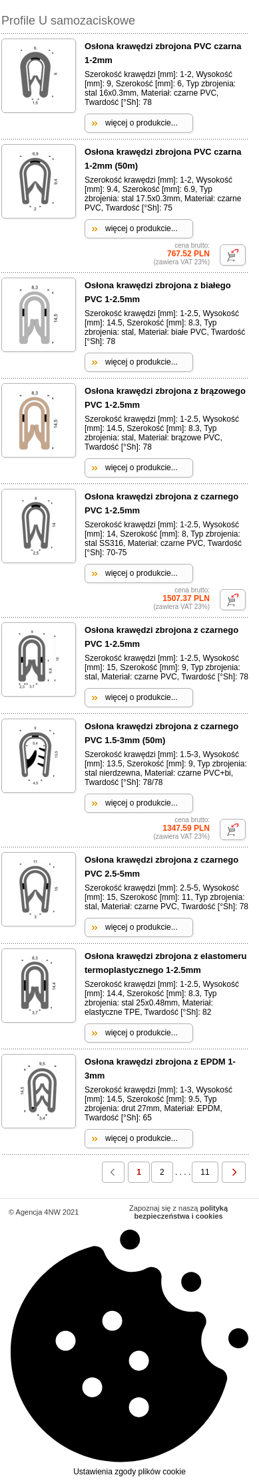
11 (204, 1172)
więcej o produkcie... (141, 123)
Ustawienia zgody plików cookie (129, 1351)
